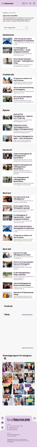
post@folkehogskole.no (13, 427)
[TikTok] (2, 427)
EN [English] (27, 3)
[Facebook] (2, 418)
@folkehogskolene (27, 314)
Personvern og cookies (11, 436)
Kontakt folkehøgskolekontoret (13, 434)
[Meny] (34, 3)
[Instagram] (2, 422)
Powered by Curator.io (27, 348)
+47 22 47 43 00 (12, 426)
